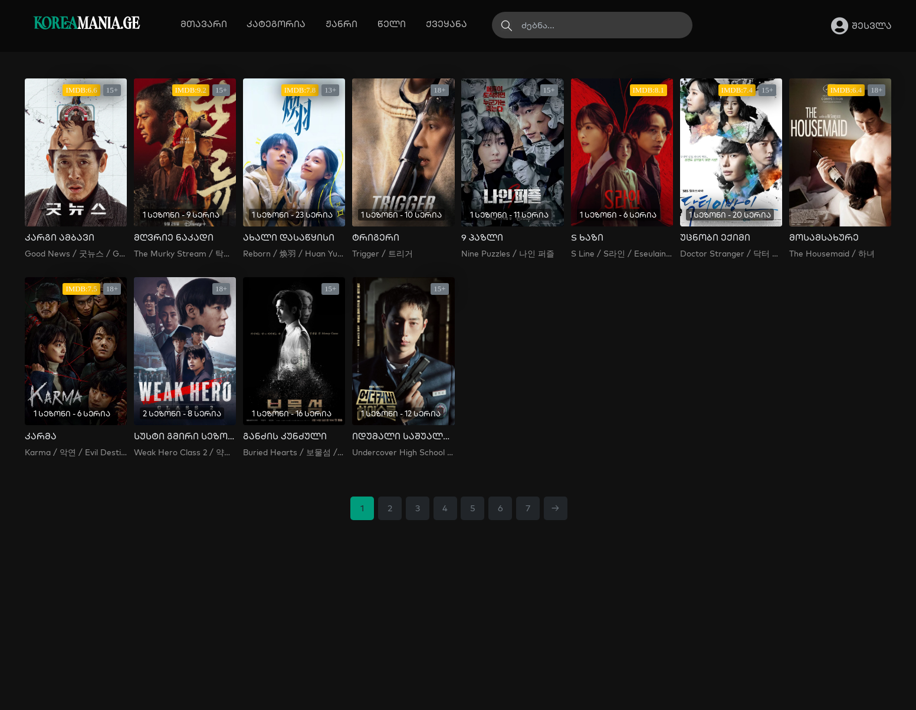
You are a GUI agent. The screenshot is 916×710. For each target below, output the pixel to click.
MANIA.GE (86, 24)
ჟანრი (341, 23)
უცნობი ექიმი (715, 237)
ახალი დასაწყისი (288, 237)
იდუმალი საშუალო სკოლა (403, 436)
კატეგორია (276, 23)
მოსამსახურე (824, 237)
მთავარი (203, 23)
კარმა (41, 436)
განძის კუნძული (285, 436)
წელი (391, 23)
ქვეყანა (446, 23)
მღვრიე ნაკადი (174, 237)
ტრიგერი (375, 237)
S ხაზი (587, 237)
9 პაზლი (482, 237)
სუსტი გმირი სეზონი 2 (185, 436)
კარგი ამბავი (59, 237)
